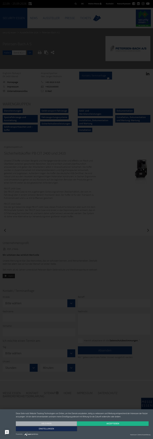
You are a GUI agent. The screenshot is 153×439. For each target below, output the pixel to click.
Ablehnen (36, 429)
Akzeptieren (83, 429)
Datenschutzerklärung (144, 434)
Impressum (133, 434)
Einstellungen (130, 429)
